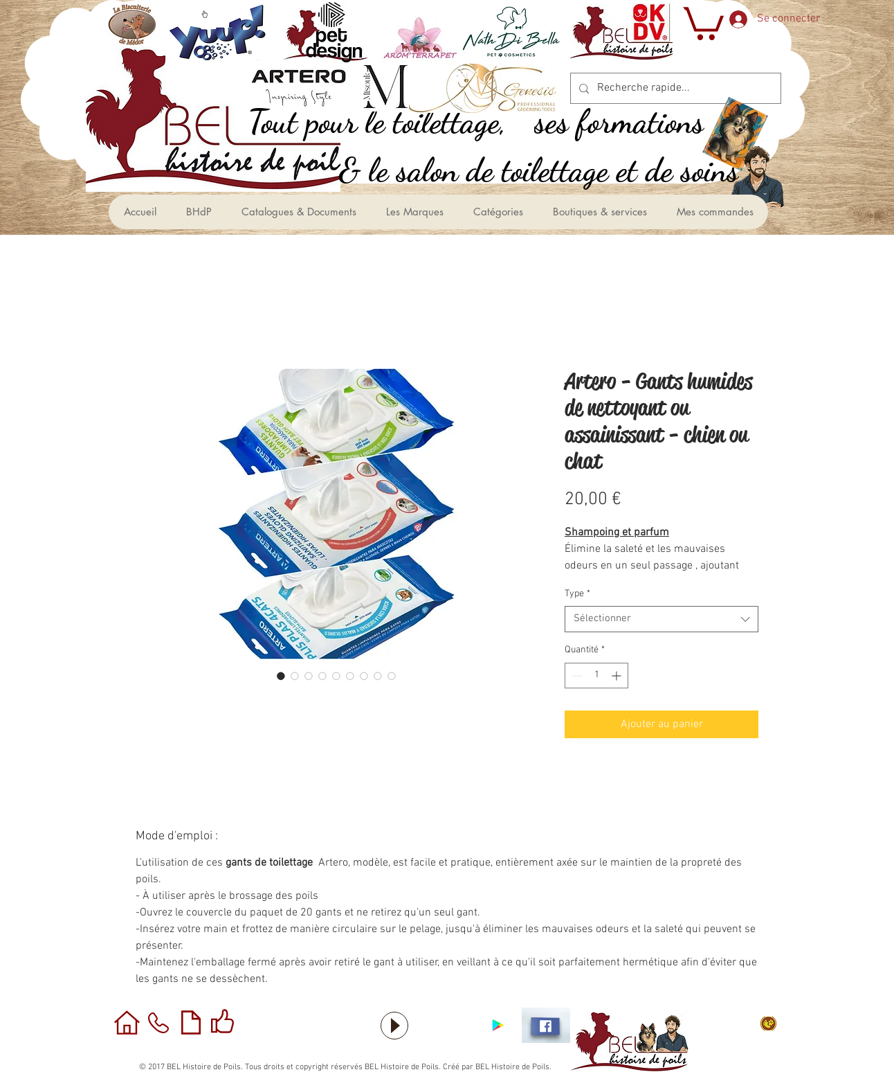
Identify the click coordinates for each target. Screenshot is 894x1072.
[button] (702, 21)
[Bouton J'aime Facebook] (447, 1026)
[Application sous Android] (498, 1025)
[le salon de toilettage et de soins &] (554, 170)
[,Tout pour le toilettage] (392, 121)
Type (577, 594)
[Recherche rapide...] (674, 88)
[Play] (394, 1025)
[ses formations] (635, 121)
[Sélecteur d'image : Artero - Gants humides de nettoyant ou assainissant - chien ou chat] (281, 676)
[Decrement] (575, 675)
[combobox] (661, 619)
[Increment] (617, 675)
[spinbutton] (596, 675)
